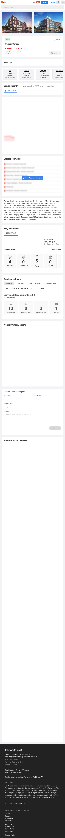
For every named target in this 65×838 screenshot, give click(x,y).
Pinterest (8, 821)
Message (6, 411)
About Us (8, 824)
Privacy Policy (10, 835)
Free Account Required (32, 178)
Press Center (9, 829)
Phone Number (37, 395)
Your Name (7, 395)
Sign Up (52, 2)
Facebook (8, 816)
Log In (45, 2)
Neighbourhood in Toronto (52, 244)
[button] (61, 22)
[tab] (32, 159)
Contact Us (9, 831)
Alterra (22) (9, 53)
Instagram (9, 818)
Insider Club (9, 827)
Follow (58, 39)
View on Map (55, 249)
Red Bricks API (38, 777)
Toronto (19, 52)
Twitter (7, 814)
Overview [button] (15, 440)
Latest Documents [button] (12, 159)
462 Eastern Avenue (10, 52)
